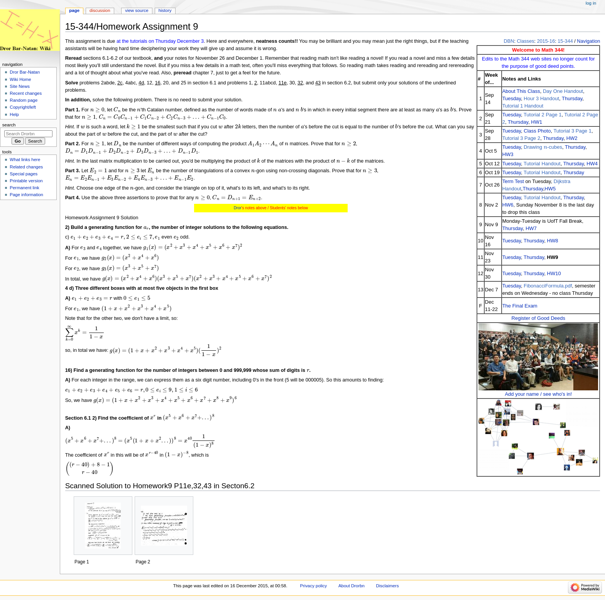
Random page (23, 100)
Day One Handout (563, 91)
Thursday (572, 98)
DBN (509, 41)
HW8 (552, 241)
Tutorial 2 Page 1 (543, 115)
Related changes (26, 167)
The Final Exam (519, 306)
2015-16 (546, 41)
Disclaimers (387, 585)
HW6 (508, 205)
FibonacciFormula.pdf (548, 286)
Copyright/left (22, 107)
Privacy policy (313, 585)
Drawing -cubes (543, 147)
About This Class (521, 91)
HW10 (554, 273)
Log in (591, 3)
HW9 (552, 257)
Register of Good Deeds (538, 318)
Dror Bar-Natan (25, 72)
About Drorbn (351, 585)
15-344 (565, 41)
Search (9, 125)
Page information (26, 194)
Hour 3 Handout (541, 98)
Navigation (588, 41)
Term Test (513, 181)
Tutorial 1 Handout (522, 106)
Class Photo (537, 131)
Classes (525, 41)
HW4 (592, 163)
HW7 (531, 228)
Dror (238, 208)
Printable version (26, 180)
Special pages (23, 173)
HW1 (536, 122)
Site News (20, 86)
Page (74, 10)
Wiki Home (20, 79)
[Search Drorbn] (28, 133)
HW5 (550, 189)
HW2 (572, 138)
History (165, 10)
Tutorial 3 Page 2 (521, 138)
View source (136, 10)
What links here (25, 159)
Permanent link (24, 187)
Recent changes (26, 93)
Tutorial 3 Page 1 (572, 131)
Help (14, 114)
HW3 (508, 154)
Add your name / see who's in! (538, 394)
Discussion (100, 10)
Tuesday (511, 98)
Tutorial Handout (542, 163)
